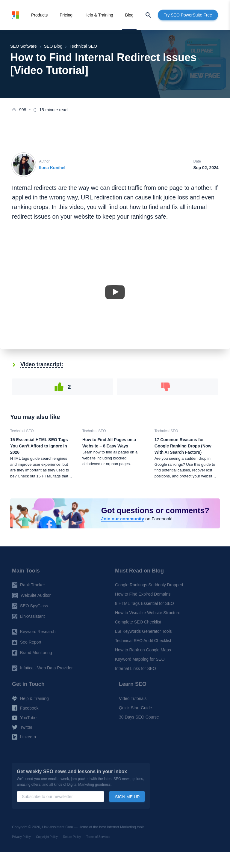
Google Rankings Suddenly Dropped (149, 585)
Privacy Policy (21, 837)
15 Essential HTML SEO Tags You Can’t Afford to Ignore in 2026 (39, 446)
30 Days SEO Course (139, 717)
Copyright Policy (47, 837)
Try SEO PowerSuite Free (188, 15)
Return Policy (72, 837)
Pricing (66, 15)
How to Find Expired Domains (142, 594)
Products (39, 15)
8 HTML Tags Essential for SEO (144, 603)
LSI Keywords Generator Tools (143, 631)
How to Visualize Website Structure (147, 613)
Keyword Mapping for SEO (140, 659)
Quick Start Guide (135, 707)
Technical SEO (22, 431)
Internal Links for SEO (135, 668)
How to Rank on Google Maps (143, 650)
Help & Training (98, 15)
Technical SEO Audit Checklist (143, 640)
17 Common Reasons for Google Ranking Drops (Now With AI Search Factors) (183, 446)
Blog (129, 15)
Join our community (122, 518)
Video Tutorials (132, 698)
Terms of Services (98, 837)
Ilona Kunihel (52, 167)
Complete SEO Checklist (138, 622)
